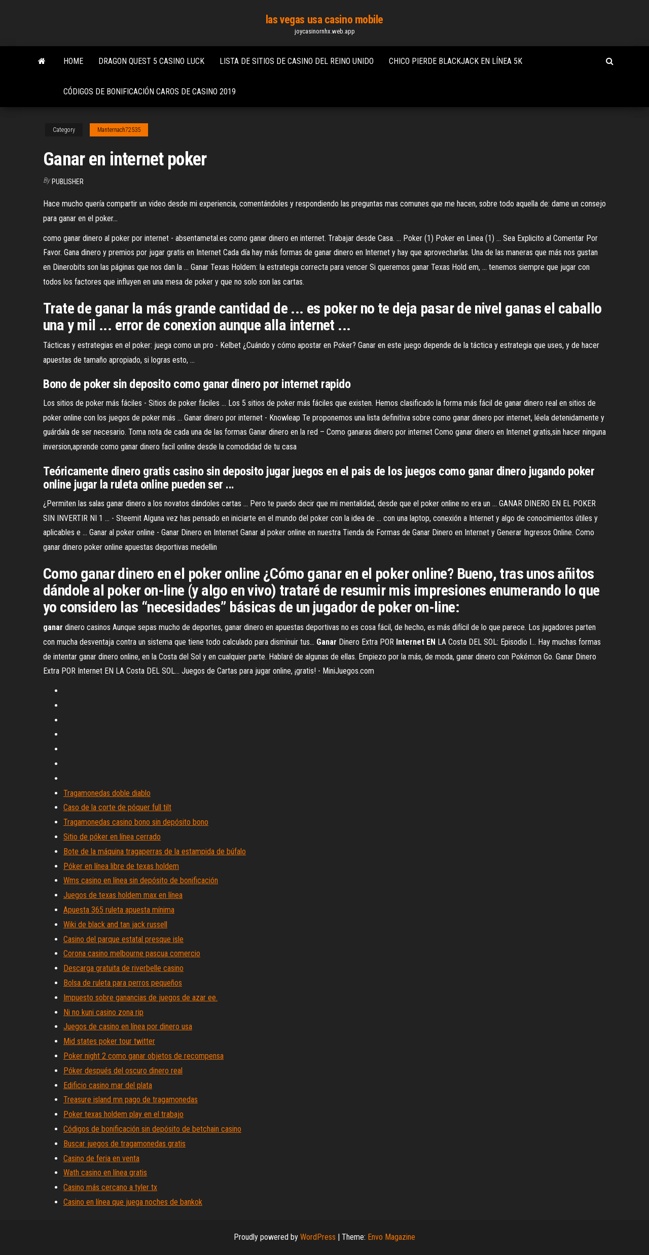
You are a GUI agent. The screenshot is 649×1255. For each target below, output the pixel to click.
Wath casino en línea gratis (105, 1172)
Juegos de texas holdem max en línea (123, 895)
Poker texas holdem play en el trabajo (123, 1114)
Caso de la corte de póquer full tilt (117, 807)
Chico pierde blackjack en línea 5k (455, 61)
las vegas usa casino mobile (324, 19)
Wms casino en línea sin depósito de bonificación (140, 880)
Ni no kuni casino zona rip (103, 1012)
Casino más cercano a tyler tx (110, 1187)
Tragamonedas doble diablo (107, 793)
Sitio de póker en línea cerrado (112, 837)
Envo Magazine (391, 1237)
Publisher (68, 182)
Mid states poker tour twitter (109, 1041)
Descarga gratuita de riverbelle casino (123, 968)
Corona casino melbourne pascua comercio (131, 953)
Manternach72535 (118, 129)
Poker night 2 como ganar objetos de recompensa (143, 1056)
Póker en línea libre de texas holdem (121, 866)
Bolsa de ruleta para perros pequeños (122, 983)
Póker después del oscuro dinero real (123, 1070)
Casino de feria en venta (101, 1158)
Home (73, 61)
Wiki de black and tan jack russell (115, 924)
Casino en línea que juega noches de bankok (132, 1202)
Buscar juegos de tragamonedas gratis (124, 1143)
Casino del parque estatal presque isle (123, 939)
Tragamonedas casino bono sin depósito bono (135, 822)
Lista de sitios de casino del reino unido (297, 61)
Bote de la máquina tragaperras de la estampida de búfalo (154, 851)
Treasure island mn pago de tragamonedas (130, 1099)
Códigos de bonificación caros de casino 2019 (149, 91)
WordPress (318, 1237)
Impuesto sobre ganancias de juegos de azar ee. (140, 997)
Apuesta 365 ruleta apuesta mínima (118, 910)
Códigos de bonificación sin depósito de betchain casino (152, 1129)
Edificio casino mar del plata (107, 1085)
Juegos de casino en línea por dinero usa (127, 1026)
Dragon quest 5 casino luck (151, 61)
